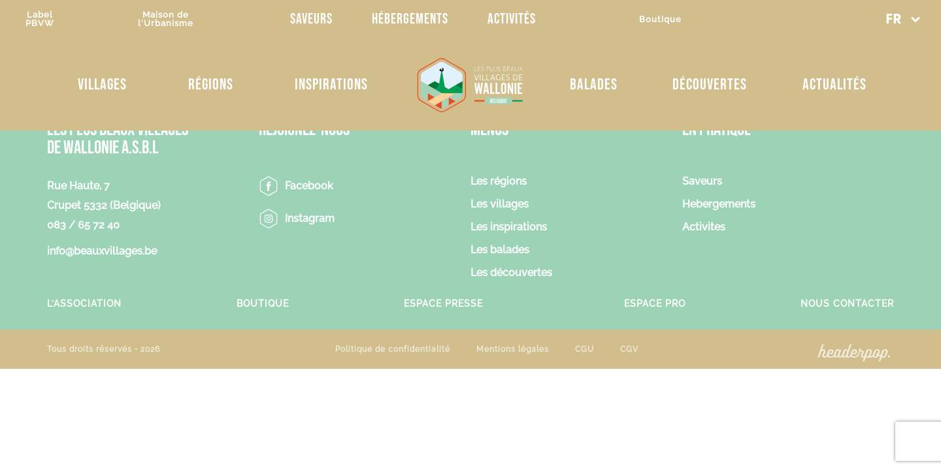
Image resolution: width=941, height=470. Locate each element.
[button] (902, 19)
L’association (84, 303)
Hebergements (718, 204)
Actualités (834, 84)
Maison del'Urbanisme (165, 19)
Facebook (309, 186)
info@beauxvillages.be (102, 251)
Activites (703, 227)
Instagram (310, 218)
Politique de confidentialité (392, 349)
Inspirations (331, 84)
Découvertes (709, 84)
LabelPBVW (39, 19)
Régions (210, 84)
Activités (511, 19)
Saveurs (311, 19)
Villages (102, 84)
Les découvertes (511, 273)
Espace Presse (443, 303)
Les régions (498, 181)
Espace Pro (654, 303)
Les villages (499, 204)
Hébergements (410, 19)
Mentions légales (512, 349)
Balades (594, 84)
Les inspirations (508, 227)
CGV (629, 349)
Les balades (499, 250)
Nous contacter (847, 303)
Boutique (660, 19)
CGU (584, 349)
